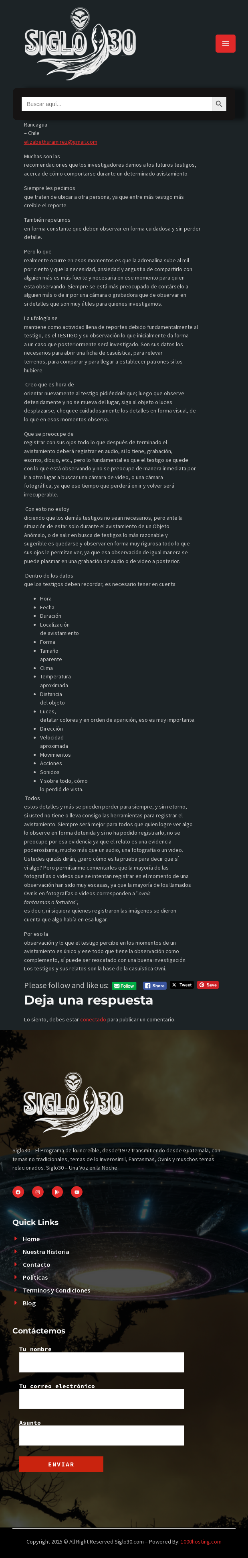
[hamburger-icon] (226, 44)
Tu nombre (101, 1359)
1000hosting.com (201, 1541)
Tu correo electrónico (101, 1396)
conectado (93, 1019)
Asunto (101, 1433)
